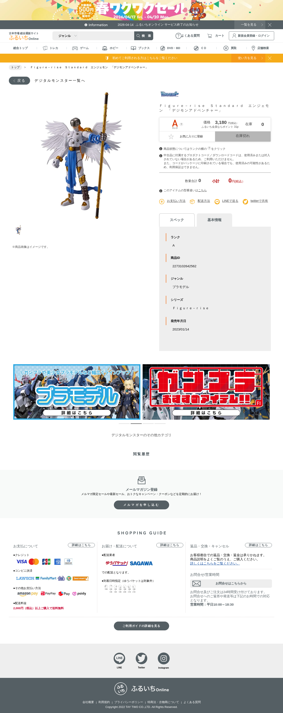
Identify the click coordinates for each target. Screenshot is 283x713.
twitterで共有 (259, 201)
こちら (202, 190)
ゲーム (80, 48)
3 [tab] (145, 425)
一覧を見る (248, 24)
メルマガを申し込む (141, 504)
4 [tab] (157, 425)
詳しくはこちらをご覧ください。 (215, 563)
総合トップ (20, 48)
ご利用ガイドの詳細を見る (141, 626)
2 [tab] (133, 425)
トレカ (50, 48)
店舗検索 (260, 48)
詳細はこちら (81, 545)
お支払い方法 (176, 201)
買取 (230, 48)
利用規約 (104, 702)
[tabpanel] (81, 155)
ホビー (110, 48)
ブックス (140, 48)
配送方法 (204, 201)
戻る (21, 80)
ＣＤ (200, 48)
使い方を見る (247, 58)
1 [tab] (18, 230)
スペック (177, 220)
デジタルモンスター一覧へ (59, 80)
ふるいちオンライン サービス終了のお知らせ (158, 25)
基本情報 (214, 220)
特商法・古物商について (163, 702)
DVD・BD (170, 48)
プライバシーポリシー (128, 702)
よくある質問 (192, 702)
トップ (15, 67)
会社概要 (88, 702)
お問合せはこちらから (231, 583)
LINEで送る (230, 201)
